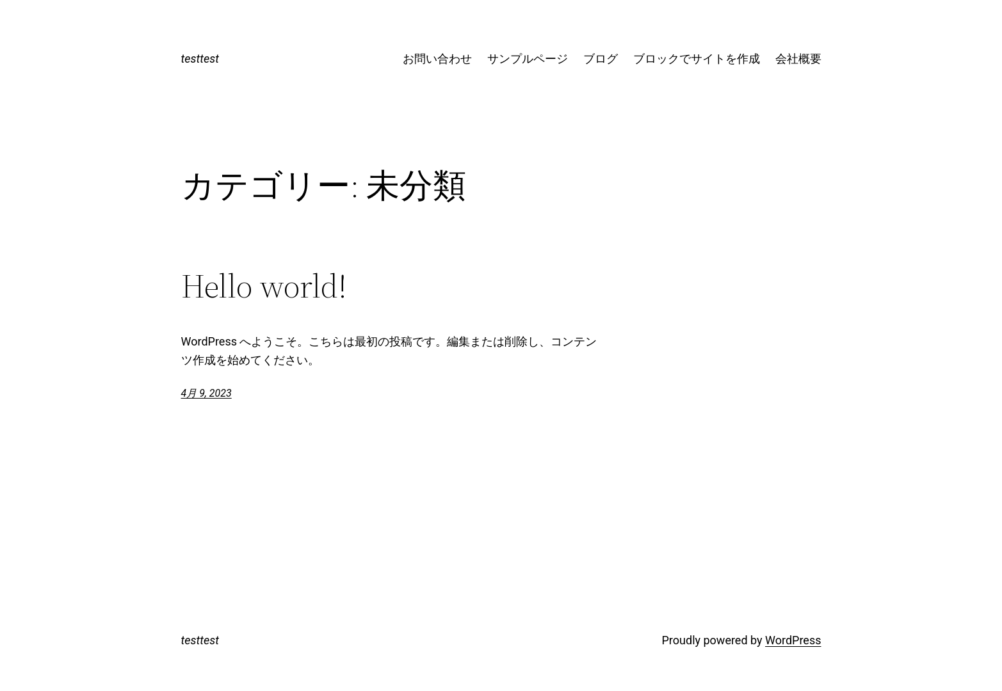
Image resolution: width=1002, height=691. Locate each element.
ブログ (600, 58)
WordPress (793, 640)
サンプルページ (527, 58)
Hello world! (264, 286)
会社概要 (798, 58)
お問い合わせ (437, 58)
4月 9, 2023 (206, 393)
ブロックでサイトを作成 (696, 58)
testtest (200, 58)
